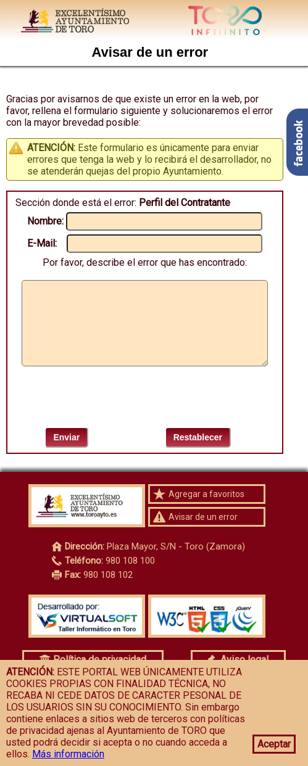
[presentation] (145, 397)
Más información (68, 754)
